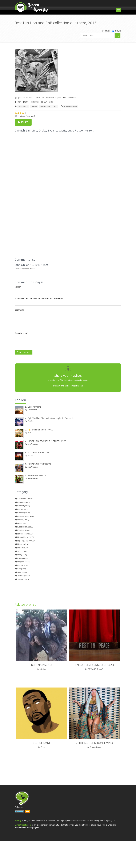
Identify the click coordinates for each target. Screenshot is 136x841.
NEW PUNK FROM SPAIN (40, 464)
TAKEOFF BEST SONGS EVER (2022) (94, 665)
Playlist (116, 31)
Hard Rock (25, 534)
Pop (22, 555)
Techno (23, 576)
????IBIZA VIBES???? (38, 452)
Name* (18, 287)
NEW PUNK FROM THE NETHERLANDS (47, 441)
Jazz (22, 551)
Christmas (24, 509)
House (23, 544)
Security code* (21, 333)
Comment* (19, 310)
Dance (23, 520)
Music (106, 31)
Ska (21, 569)
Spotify (18, 820)
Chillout (23, 506)
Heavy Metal (25, 537)
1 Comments (69, 97)
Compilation (23, 106)
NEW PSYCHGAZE (37, 475)
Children (23, 502)
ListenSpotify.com (23, 825)
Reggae (23, 562)
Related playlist (70, 106)
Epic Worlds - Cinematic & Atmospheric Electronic (51, 418)
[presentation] (37, 341)
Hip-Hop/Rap (45, 106)
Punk (22, 558)
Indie (22, 548)
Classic (23, 513)
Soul (55, 106)
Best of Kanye (42, 743)
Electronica (25, 527)
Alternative (25, 499)
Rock (22, 565)
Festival (34, 106)
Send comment (24, 352)
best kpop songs (41, 665)
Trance (23, 579)
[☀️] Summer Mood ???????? (42, 430)
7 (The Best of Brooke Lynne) (94, 743)
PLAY (23, 122)
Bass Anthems (34, 407)
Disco (22, 523)
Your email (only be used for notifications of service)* (39, 298)
